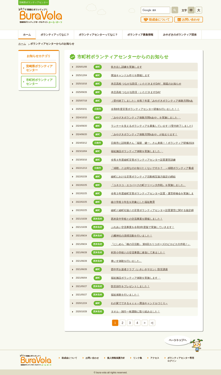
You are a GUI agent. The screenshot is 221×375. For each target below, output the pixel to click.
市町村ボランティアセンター (39, 81)
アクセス (154, 358)
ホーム (27, 34)
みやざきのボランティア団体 (180, 34)
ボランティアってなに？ (55, 34)
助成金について (159, 19)
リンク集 (137, 358)
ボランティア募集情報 (140, 34)
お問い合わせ (191, 19)
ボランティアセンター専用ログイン (180, 359)
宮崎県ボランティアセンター (39, 68)
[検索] (155, 10)
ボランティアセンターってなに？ (98, 34)
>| (152, 322)
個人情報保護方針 (116, 358)
